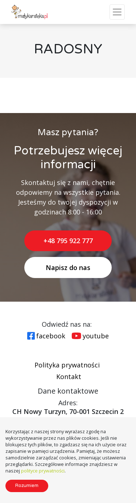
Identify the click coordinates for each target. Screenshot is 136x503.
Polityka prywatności (67, 365)
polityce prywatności (43, 470)
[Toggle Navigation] (117, 12)
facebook (50, 335)
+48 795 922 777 (68, 240)
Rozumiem (26, 485)
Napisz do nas (68, 267)
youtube (96, 335)
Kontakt (68, 376)
